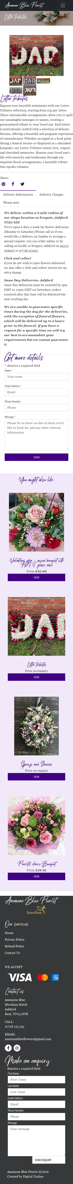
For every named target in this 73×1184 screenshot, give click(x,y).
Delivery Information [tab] (18, 194)
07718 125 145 (14, 1026)
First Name (14, 1073)
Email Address (13, 386)
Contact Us (12, 953)
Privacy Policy (15, 939)
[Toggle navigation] (62, 5)
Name (8, 370)
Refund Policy (14, 946)
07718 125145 (28, 250)
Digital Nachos (33, 1176)
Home (9, 933)
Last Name (14, 1086)
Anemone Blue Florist (24, 5)
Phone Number (13, 401)
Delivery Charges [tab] (51, 194)
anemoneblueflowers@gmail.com (28, 1039)
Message (10, 417)
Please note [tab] (11, 202)
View (36, 577)
